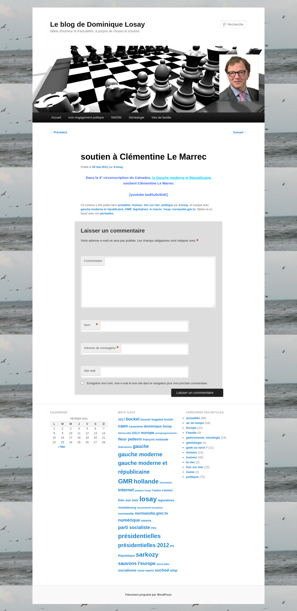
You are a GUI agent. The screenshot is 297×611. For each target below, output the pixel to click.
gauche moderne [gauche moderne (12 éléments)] (140, 454)
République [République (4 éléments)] (126, 555)
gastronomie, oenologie (203, 437)
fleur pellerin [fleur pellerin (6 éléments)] (130, 439)
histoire (191, 452)
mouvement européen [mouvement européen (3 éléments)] (150, 507)
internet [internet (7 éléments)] (126, 489)
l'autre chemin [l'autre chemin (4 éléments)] (162, 490)
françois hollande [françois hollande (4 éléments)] (155, 439)
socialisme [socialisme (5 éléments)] (127, 570)
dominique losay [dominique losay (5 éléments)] (158, 426)
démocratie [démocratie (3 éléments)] (124, 433)
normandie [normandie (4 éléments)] (126, 513)
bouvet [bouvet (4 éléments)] (145, 419)
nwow (190, 472)
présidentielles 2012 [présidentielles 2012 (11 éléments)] (143, 545)
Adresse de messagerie (101, 348)
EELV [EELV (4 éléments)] (136, 433)
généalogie (194, 442)
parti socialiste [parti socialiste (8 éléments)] (134, 527)
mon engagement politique (86, 117)
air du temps (195, 423)
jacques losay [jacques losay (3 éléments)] (143, 490)
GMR (128, 209)
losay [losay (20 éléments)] (148, 499)
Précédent (58, 132)
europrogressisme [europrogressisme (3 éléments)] (166, 433)
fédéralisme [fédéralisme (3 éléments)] (125, 447)
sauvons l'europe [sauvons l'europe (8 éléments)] (137, 563)
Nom (91, 325)
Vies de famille (161, 117)
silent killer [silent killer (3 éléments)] (163, 564)
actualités (124, 205)
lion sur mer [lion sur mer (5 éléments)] (128, 500)
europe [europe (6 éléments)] (147, 432)
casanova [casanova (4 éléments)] (136, 426)
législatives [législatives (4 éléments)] (166, 500)
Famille (191, 432)
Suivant (240, 132)
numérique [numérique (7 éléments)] (129, 520)
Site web (90, 370)
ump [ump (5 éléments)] (173, 570)
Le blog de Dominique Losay (97, 24)
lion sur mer (152, 205)
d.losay (118, 167)
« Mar (61, 446)
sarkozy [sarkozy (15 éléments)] (147, 554)
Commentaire (93, 261)
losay (167, 209)
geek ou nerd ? (196, 447)
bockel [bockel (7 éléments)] (132, 419)
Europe (191, 428)
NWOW (116, 117)
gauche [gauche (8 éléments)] (141, 446)
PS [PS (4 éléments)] (172, 546)
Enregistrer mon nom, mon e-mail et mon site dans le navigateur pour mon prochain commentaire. (147, 383)
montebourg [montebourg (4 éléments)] (127, 507)
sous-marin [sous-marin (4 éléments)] (145, 570)
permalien (106, 213)
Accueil (56, 117)
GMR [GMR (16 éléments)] (125, 481)
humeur (137, 205)
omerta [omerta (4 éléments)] (146, 520)
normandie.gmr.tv (184, 209)
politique (167, 205)
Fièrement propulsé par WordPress (148, 594)
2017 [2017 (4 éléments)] (121, 419)
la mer (190, 462)
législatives (140, 209)
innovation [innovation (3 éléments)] (166, 482)
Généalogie (136, 117)
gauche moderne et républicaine (102, 209)
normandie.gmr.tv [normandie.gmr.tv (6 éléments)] (151, 513)
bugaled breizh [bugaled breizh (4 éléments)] (162, 419)
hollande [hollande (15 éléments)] (146, 481)
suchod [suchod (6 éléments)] (162, 570)
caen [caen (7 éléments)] (123, 426)
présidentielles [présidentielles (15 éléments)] (139, 535)
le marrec (156, 209)
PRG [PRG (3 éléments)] (153, 528)
